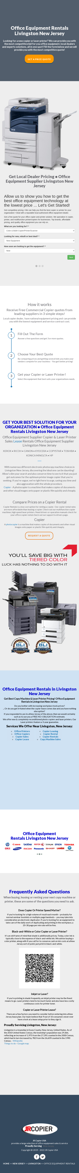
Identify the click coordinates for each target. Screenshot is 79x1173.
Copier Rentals (50, 736)
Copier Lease (22, 739)
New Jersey (48, 1146)
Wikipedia (17, 1040)
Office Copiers (22, 734)
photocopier (12, 524)
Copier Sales (22, 736)
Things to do (10, 1043)
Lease (17, 441)
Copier (7, 487)
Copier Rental (50, 734)
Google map (23, 1043)
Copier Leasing (50, 731)
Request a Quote (39, 535)
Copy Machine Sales (50, 739)
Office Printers (22, 731)
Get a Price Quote (39, 59)
